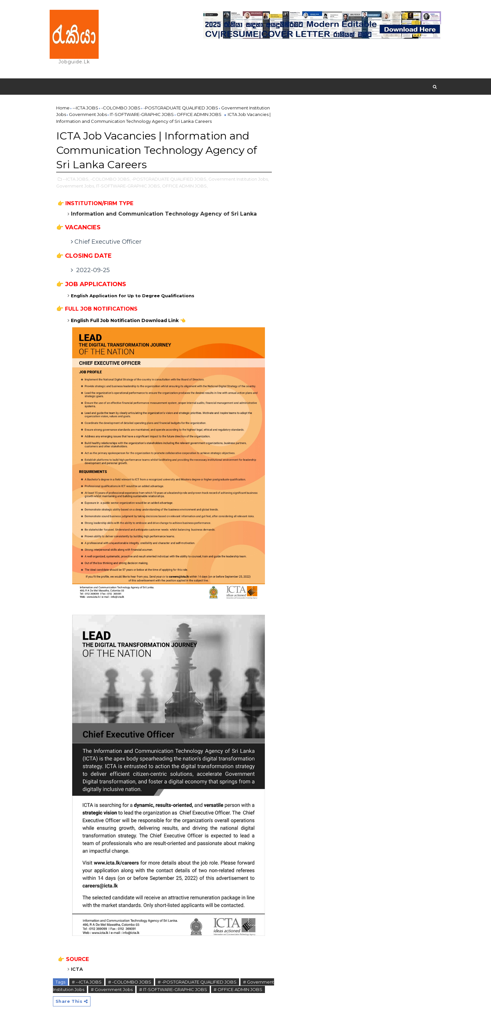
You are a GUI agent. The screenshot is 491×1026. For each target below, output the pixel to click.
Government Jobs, (75, 185)
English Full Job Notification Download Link (128, 320)
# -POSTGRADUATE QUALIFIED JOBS (197, 982)
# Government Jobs (112, 989)
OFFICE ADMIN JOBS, (185, 185)
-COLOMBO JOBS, (110, 179)
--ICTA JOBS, (76, 179)
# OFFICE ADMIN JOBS (238, 989)
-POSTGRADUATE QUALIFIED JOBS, (169, 179)
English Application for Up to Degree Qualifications (133, 295)
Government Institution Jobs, (238, 179)
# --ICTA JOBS (87, 982)
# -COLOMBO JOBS (129, 982)
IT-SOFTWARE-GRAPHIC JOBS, (128, 185)
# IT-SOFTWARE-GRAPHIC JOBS (173, 989)
